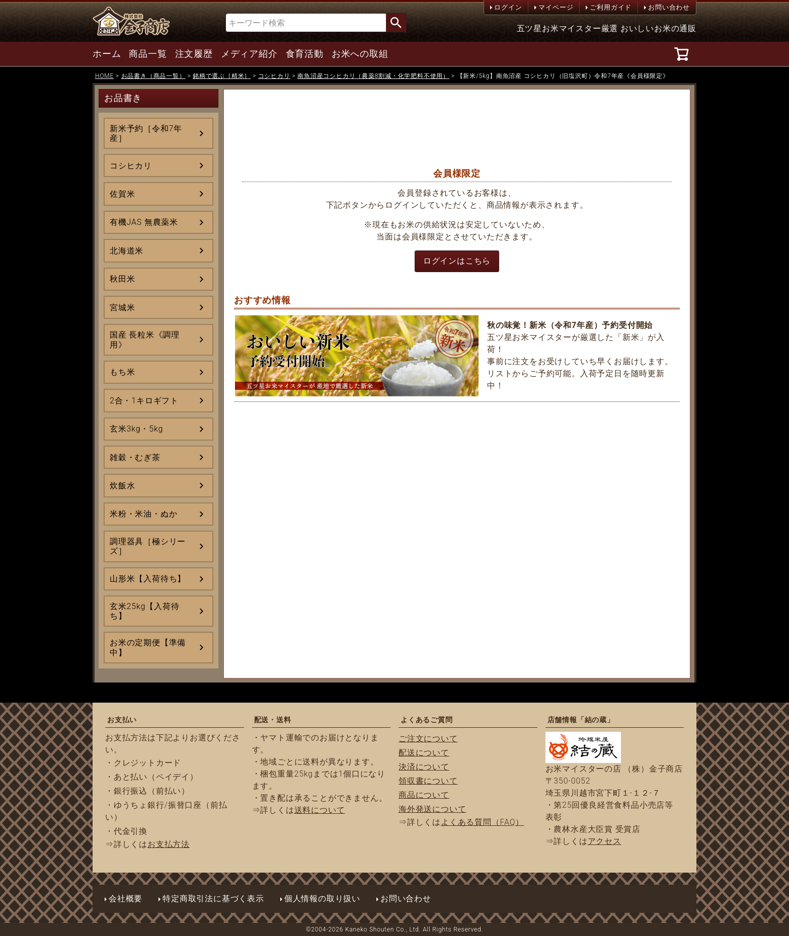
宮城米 (122, 307)
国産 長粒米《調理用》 (145, 339)
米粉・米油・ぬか (143, 514)
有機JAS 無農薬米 (144, 222)
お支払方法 (168, 844)
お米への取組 (360, 54)
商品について (424, 795)
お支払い (122, 720)
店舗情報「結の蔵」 (580, 720)
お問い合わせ (669, 7)
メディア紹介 (249, 54)
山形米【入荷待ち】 (148, 578)
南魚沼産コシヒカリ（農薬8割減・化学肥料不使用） (373, 75)
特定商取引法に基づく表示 (213, 898)
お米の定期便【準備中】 (148, 647)
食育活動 (305, 54)
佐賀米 (122, 194)
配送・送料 (272, 720)
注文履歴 (194, 54)
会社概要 (125, 898)
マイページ (555, 7)
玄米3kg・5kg (136, 429)
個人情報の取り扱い (322, 898)
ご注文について (428, 738)
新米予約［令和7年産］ (146, 133)
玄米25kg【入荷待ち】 (144, 611)
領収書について (428, 781)
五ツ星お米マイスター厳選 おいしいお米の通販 (607, 28)
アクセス (604, 841)
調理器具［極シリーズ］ (148, 546)
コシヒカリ (274, 75)
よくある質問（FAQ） (482, 822)
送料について (319, 810)
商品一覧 (148, 54)
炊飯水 (122, 485)
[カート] (683, 54)
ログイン (508, 7)
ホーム (107, 54)
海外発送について (432, 809)
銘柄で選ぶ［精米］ (222, 75)
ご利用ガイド (611, 7)
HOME (104, 75)
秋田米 (122, 279)
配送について (424, 752)
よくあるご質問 (427, 720)
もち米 (122, 372)
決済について (424, 767)
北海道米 (126, 251)
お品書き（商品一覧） (153, 75)
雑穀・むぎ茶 (135, 457)
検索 (396, 23)
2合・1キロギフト (144, 400)
